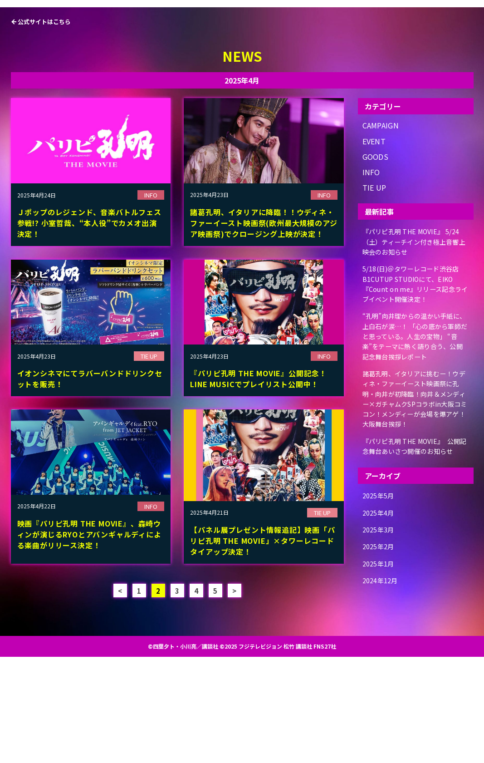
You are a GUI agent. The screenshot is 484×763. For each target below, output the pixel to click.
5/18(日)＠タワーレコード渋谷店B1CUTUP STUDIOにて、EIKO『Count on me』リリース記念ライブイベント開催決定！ (415, 383)
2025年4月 (380, 614)
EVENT (374, 247)
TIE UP (374, 294)
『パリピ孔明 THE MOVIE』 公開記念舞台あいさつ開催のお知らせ (414, 547)
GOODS (375, 263)
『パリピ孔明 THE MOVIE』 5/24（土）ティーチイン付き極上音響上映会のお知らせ (414, 346)
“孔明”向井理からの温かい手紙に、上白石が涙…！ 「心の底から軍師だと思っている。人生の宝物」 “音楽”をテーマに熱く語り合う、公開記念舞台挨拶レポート (415, 434)
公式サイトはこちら (44, 128)
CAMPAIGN (380, 232)
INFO (371, 278)
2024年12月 (382, 677)
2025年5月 (380, 599)
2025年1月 (380, 661)
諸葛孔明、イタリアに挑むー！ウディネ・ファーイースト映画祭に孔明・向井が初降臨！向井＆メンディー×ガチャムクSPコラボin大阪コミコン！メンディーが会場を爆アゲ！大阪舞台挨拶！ (415, 497)
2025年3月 (380, 630)
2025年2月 (380, 645)
